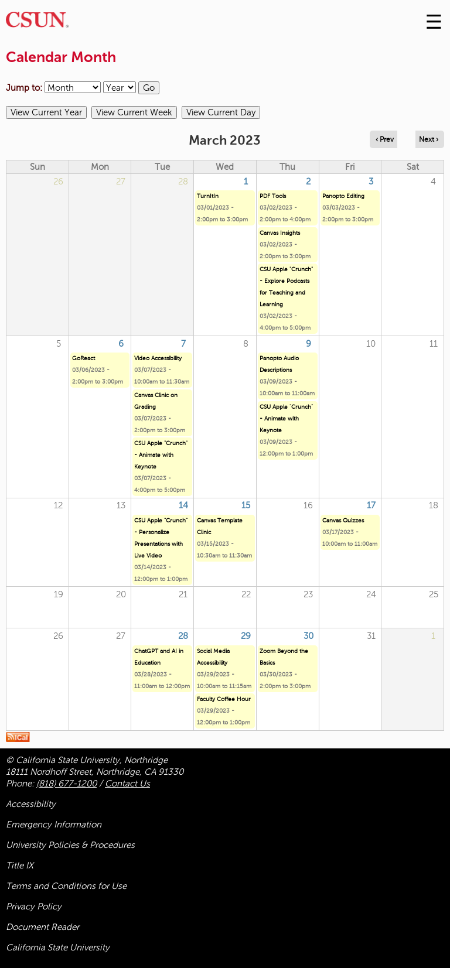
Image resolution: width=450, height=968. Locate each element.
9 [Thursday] (308, 343)
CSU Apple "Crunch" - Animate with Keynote (161, 455)
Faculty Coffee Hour (224, 699)
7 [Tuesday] (183, 343)
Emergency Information (53, 824)
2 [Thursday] (308, 181)
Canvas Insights (280, 233)
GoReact (83, 358)
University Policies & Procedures (70, 845)
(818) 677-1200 (66, 783)
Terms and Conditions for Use (66, 886)
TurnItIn (208, 196)
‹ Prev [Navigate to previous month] (385, 139)
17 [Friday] (371, 505)
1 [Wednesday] (246, 181)
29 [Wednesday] (246, 636)
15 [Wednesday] (245, 505)
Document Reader (42, 927)
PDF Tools (273, 196)
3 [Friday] (371, 181)
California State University (58, 947)
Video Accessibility (158, 358)
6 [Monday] (121, 343)
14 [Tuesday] (183, 505)
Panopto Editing (343, 196)
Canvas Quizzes (343, 520)
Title (19, 865)
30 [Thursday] (308, 636)
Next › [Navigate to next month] (428, 139)
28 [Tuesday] (183, 636)
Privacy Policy (34, 906)
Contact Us (127, 783)
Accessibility (31, 804)
